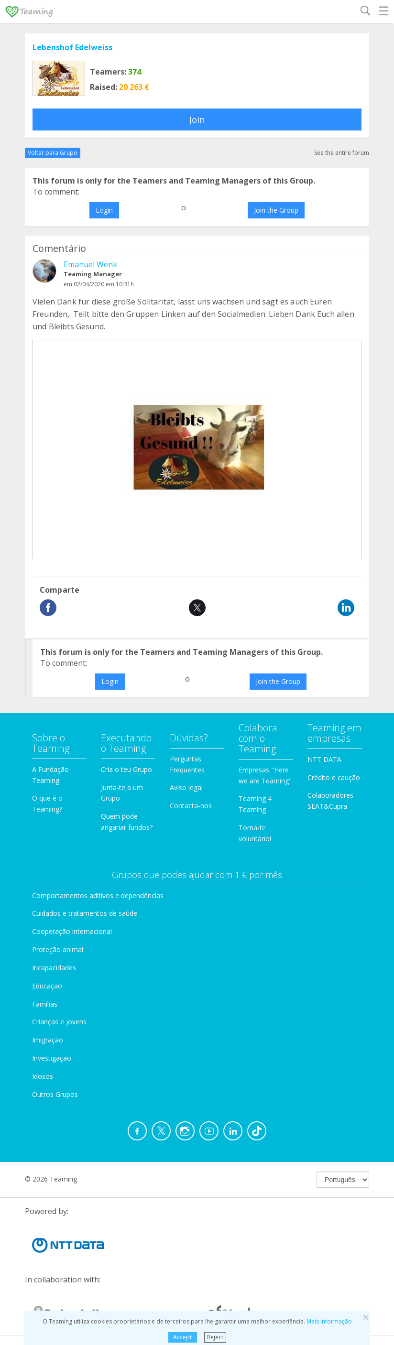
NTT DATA (324, 759)
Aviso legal (186, 787)
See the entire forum (341, 153)
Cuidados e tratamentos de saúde (84, 913)
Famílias (44, 1004)
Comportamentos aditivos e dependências (98, 895)
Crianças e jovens (59, 1021)
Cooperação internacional (72, 931)
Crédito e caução (333, 777)
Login (104, 210)
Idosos (42, 1076)
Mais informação (329, 1321)
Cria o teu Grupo (126, 769)
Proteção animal (57, 949)
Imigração (47, 1039)
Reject (215, 1337)
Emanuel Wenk (90, 264)
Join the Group (276, 210)
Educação (47, 985)
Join (197, 119)
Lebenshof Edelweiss (72, 47)
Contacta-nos (191, 805)
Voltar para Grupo (52, 153)
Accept (182, 1337)
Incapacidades (54, 967)
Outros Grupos (55, 1094)
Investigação (51, 1058)
